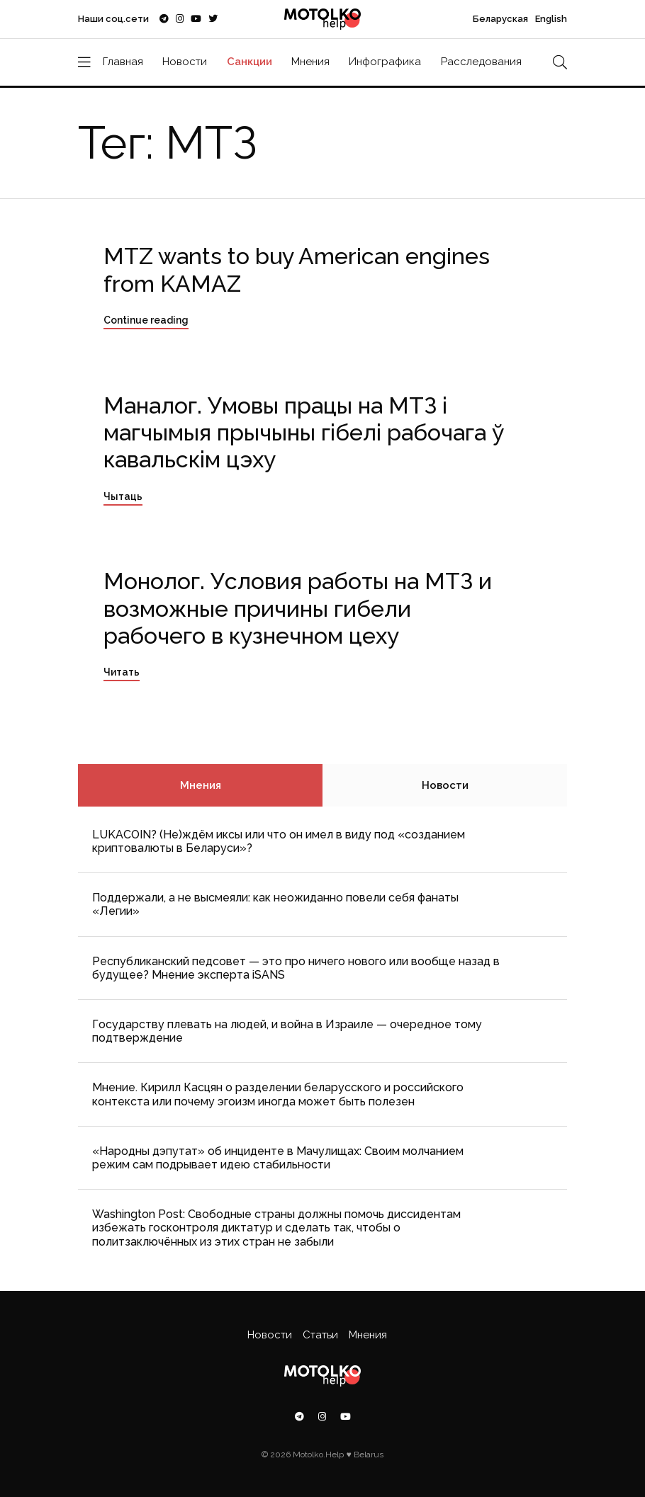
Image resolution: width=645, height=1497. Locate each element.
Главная (123, 61)
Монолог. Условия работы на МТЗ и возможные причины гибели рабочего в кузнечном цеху (297, 608)
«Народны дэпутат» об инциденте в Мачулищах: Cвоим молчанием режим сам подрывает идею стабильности (278, 1157)
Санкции (249, 61)
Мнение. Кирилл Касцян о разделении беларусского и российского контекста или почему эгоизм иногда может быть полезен (278, 1094)
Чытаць (122, 496)
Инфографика (385, 61)
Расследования (481, 61)
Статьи (320, 1334)
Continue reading (146, 320)
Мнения (310, 61)
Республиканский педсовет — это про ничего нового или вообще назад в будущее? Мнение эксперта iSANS (296, 968)
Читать (121, 672)
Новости (184, 61)
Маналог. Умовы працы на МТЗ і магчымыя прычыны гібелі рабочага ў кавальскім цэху (304, 432)
